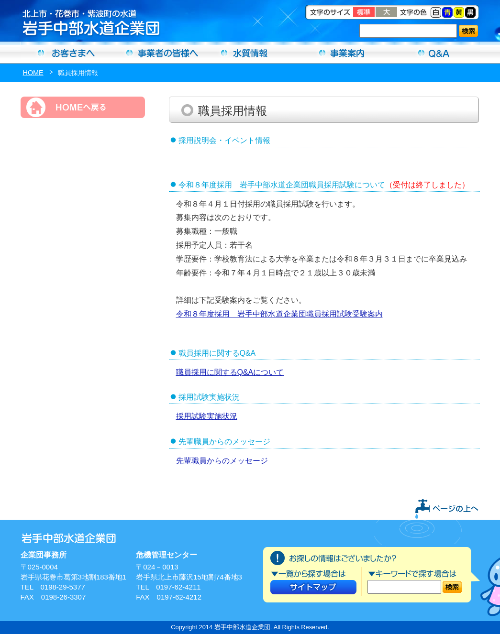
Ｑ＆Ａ (434, 53)
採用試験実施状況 (206, 416)
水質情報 (250, 53)
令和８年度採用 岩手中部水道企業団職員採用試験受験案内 (279, 314)
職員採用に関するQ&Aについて (230, 372)
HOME (33, 73)
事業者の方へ (158, 53)
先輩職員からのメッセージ (222, 461)
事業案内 (342, 53)
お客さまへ (66, 53)
